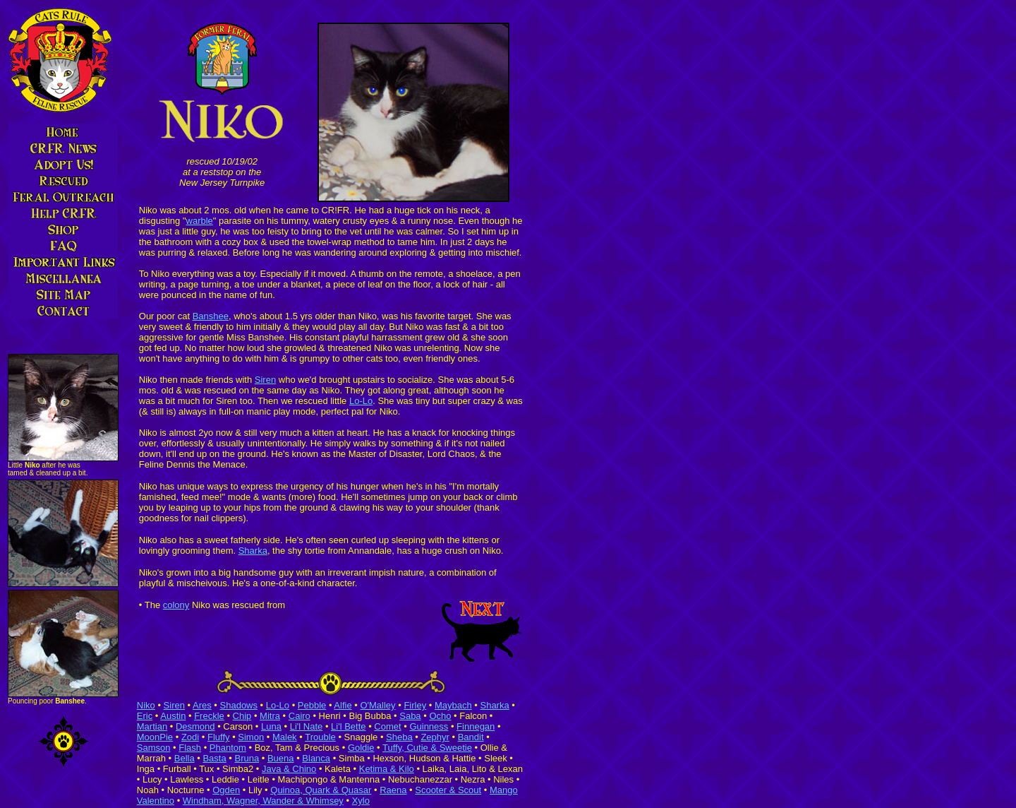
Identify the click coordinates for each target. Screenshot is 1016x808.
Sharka (252, 550)
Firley (415, 705)
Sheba (399, 737)
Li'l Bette (348, 726)
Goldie (361, 747)
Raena (393, 790)
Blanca (316, 758)
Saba (410, 716)
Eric (144, 716)
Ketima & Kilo (386, 769)
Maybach (453, 705)
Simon (251, 737)
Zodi (190, 737)
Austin (173, 716)
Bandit (471, 737)
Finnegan (475, 726)
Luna (271, 726)
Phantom (228, 747)
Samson (154, 747)
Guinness (428, 726)
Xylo (361, 800)
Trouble (320, 737)
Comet (387, 726)
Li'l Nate (306, 726)
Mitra (270, 716)
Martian (152, 726)
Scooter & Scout (448, 790)
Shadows (239, 705)
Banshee (211, 316)
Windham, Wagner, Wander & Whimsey (263, 800)
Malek (284, 737)
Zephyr (435, 737)
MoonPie (155, 737)
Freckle (209, 716)
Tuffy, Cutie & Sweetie (427, 747)
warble (199, 220)
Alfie (342, 705)
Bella (184, 758)
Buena (280, 758)
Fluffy (218, 737)
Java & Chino (289, 769)
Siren (265, 379)
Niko (146, 705)
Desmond (195, 726)
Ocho (440, 716)
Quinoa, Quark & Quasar (320, 790)
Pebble (312, 705)
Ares (202, 705)
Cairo (299, 716)
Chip (242, 716)
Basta (214, 758)
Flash (190, 747)
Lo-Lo (361, 401)
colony (176, 605)
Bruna (246, 758)
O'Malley (377, 705)
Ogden (226, 790)
